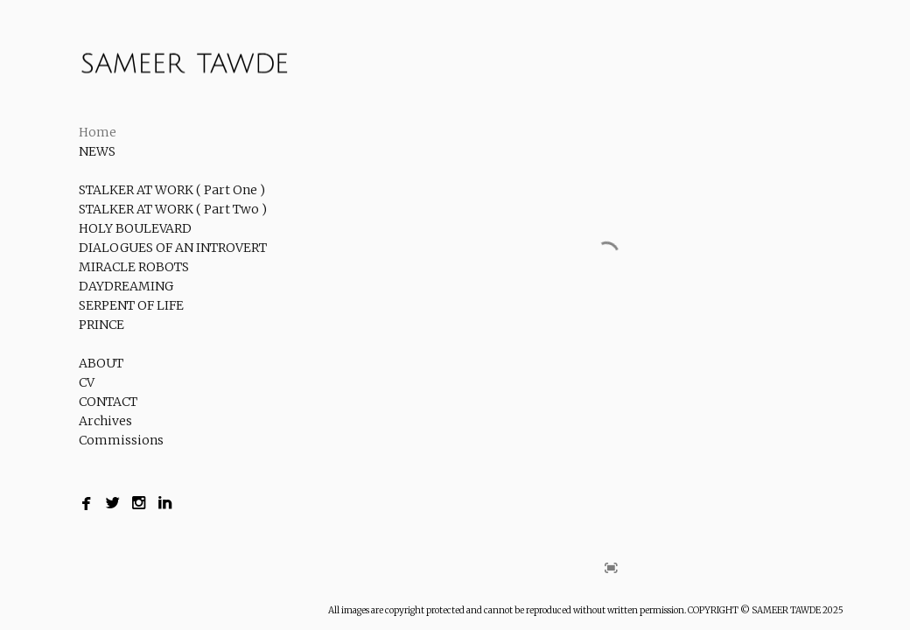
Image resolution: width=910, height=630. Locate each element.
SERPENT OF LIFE (131, 305)
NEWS (97, 151)
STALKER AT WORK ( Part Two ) (173, 209)
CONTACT (108, 402)
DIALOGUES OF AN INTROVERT (173, 248)
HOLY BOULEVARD (135, 228)
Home (97, 132)
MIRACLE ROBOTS (134, 267)
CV (86, 382)
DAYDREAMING (126, 286)
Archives (105, 421)
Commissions (121, 440)
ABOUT (101, 363)
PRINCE (101, 324)
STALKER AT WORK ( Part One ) (172, 190)
